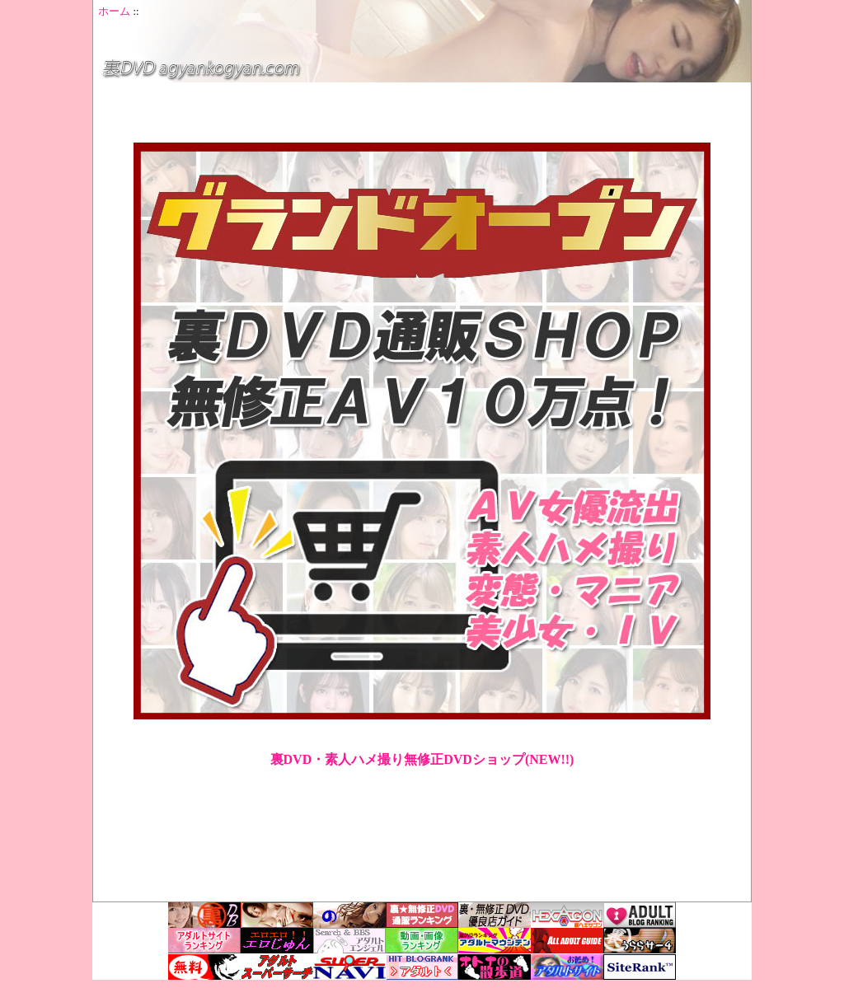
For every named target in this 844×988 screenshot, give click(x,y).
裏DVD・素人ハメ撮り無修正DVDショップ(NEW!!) (422, 759)
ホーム (114, 11)
